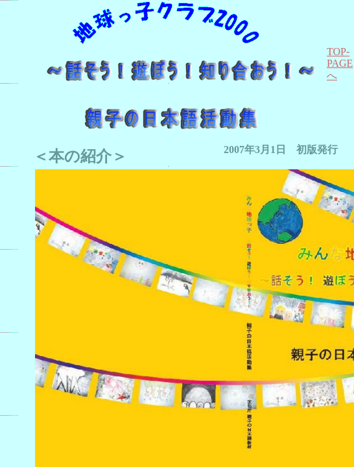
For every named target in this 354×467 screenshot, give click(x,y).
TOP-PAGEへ (340, 63)
